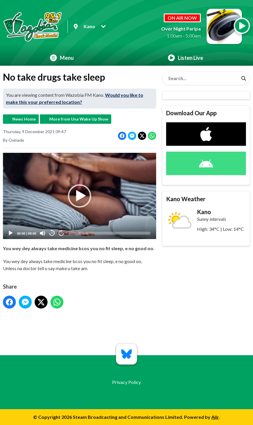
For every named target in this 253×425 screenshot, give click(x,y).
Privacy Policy (126, 382)
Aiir (215, 417)
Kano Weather (185, 198)
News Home (24, 118)
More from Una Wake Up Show (78, 118)
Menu (62, 57)
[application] (79, 196)
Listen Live (185, 57)
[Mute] (42, 233)
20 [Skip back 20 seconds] (52, 233)
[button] (79, 196)
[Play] (11, 233)
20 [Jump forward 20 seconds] (61, 233)
